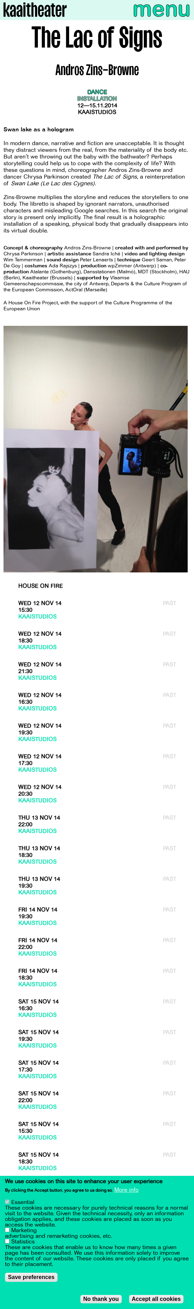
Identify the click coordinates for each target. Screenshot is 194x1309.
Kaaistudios (97, 112)
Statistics (23, 1242)
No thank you (101, 1300)
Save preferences (31, 1278)
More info (126, 1191)
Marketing (24, 1231)
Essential (22, 1203)
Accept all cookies (156, 1300)
